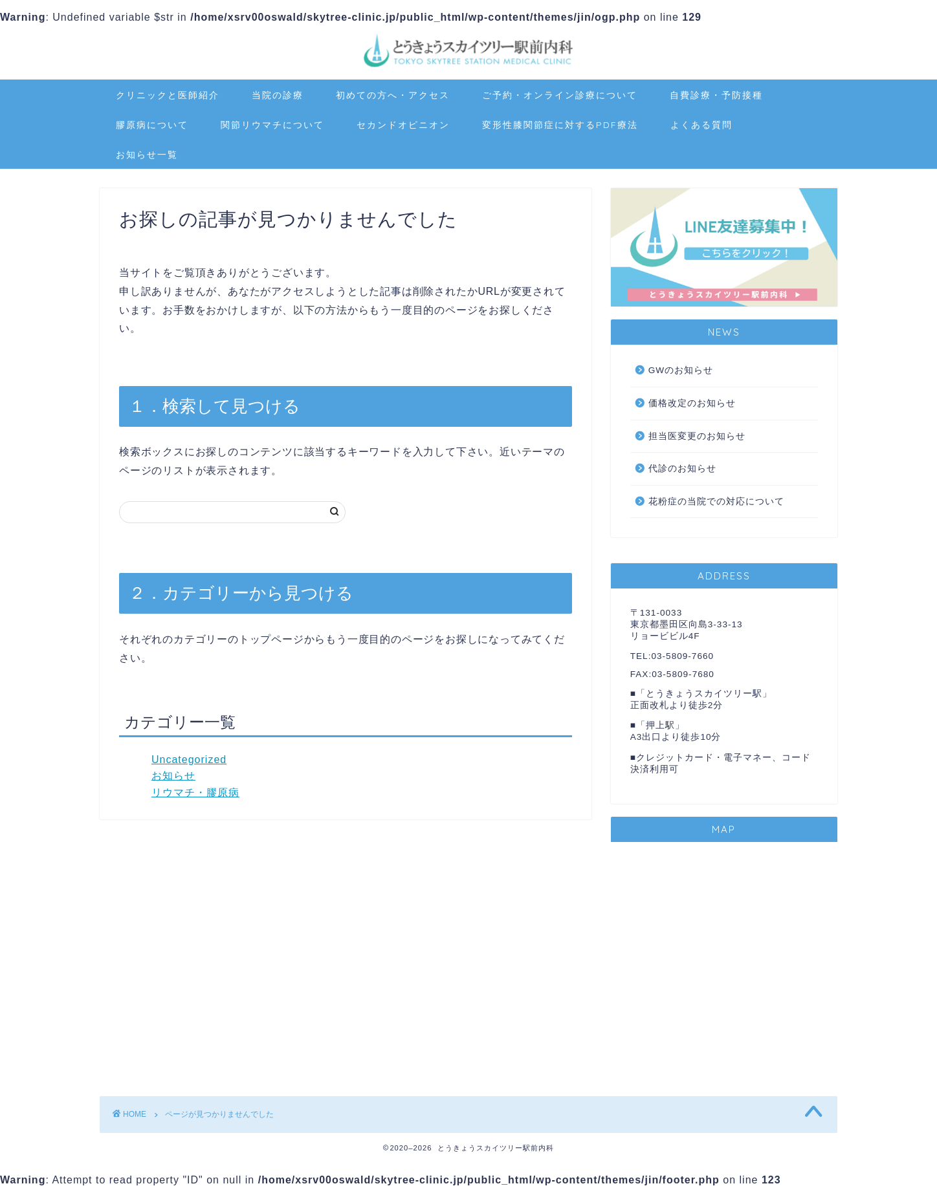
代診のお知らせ (682, 468)
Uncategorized (188, 759)
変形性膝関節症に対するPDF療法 (560, 125)
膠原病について (152, 125)
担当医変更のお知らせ (696, 436)
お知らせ (173, 775)
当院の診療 (277, 95)
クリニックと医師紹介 (167, 95)
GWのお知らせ (680, 370)
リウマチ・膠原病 (195, 792)
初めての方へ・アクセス (393, 95)
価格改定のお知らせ (692, 403)
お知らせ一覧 (147, 154)
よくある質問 (701, 125)
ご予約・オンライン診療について (559, 95)
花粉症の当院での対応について (716, 501)
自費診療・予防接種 (716, 95)
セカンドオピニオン (403, 125)
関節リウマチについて (272, 125)
